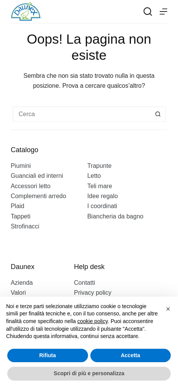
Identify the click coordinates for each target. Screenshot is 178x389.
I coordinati (102, 206)
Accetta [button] (130, 355)
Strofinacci (25, 226)
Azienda (22, 282)
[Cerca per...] (81, 114)
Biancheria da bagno (115, 216)
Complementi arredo (38, 196)
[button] (168, 309)
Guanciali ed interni (37, 175)
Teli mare (99, 186)
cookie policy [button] (92, 321)
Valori (18, 292)
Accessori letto (31, 186)
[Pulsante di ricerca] (158, 114)
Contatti (84, 282)
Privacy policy (92, 292)
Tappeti (21, 216)
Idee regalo (102, 196)
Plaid (17, 206)
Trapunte (99, 165)
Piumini (21, 165)
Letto (94, 175)
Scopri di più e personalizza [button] (89, 373)
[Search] (148, 11)
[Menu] (163, 11)
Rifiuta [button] (47, 355)
